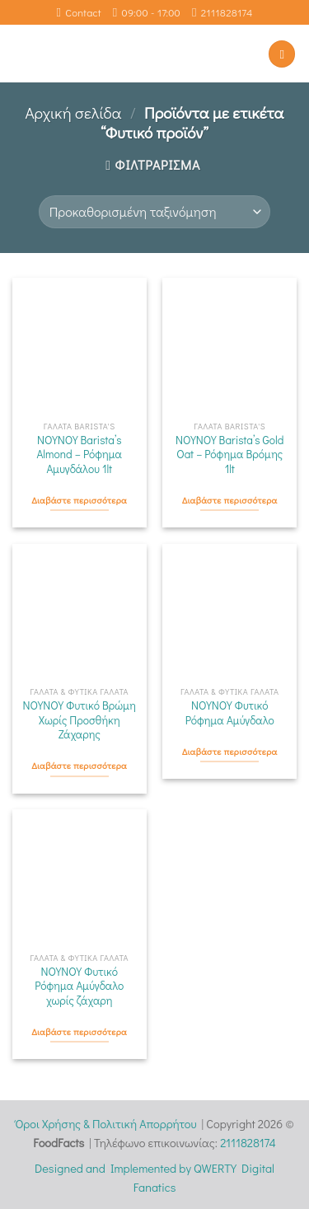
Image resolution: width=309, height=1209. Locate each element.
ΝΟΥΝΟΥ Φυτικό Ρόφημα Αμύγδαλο (229, 713)
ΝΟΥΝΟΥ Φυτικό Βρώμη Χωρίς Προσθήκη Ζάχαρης (79, 720)
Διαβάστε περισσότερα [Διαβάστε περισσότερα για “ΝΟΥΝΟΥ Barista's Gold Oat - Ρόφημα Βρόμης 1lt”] (230, 500)
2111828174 (248, 1142)
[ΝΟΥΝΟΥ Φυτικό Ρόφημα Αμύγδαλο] (229, 611)
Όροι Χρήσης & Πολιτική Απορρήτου (105, 1124)
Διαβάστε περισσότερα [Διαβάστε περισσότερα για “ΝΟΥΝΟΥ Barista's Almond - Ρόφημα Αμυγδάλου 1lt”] (79, 500)
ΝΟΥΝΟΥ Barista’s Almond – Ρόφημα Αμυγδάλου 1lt (79, 454)
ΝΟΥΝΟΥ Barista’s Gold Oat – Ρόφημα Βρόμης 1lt (229, 454)
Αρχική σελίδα (73, 112)
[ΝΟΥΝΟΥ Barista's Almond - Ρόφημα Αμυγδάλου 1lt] (79, 345)
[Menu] (282, 54)
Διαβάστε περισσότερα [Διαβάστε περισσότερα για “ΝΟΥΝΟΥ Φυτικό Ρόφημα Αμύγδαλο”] (230, 751)
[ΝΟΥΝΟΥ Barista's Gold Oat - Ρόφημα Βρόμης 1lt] (229, 345)
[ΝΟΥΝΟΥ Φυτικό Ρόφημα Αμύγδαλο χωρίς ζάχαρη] (79, 876)
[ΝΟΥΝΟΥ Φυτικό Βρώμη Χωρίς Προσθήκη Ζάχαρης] (79, 611)
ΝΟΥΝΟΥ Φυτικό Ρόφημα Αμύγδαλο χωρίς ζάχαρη (79, 986)
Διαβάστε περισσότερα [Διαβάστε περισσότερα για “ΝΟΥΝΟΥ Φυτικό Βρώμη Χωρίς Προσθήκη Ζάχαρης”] (79, 765)
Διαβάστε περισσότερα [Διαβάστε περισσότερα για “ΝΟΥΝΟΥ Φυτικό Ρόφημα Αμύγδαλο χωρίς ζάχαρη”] (79, 1032)
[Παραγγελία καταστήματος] (154, 211)
